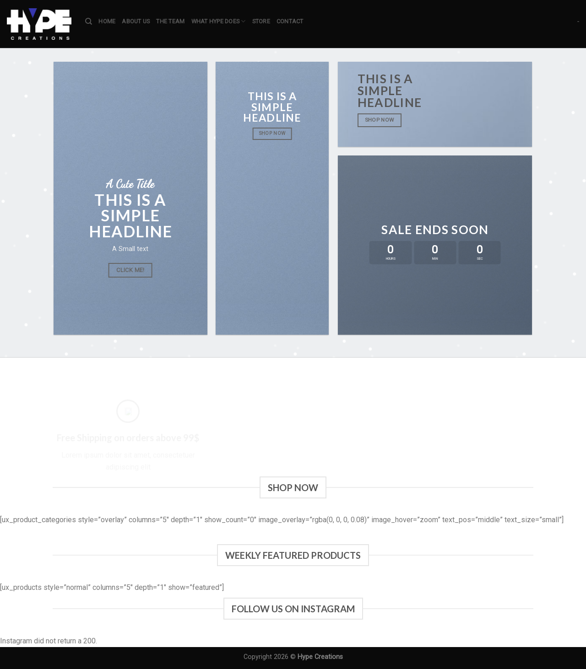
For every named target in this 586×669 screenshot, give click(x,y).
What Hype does (218, 21)
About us (136, 21)
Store (261, 21)
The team (170, 21)
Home (106, 21)
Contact (290, 21)
